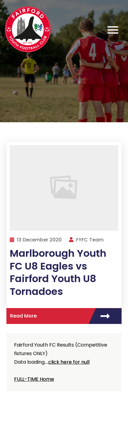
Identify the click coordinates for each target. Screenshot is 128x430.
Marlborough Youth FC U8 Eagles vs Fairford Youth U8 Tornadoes (58, 272)
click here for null (69, 362)
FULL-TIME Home (34, 379)
